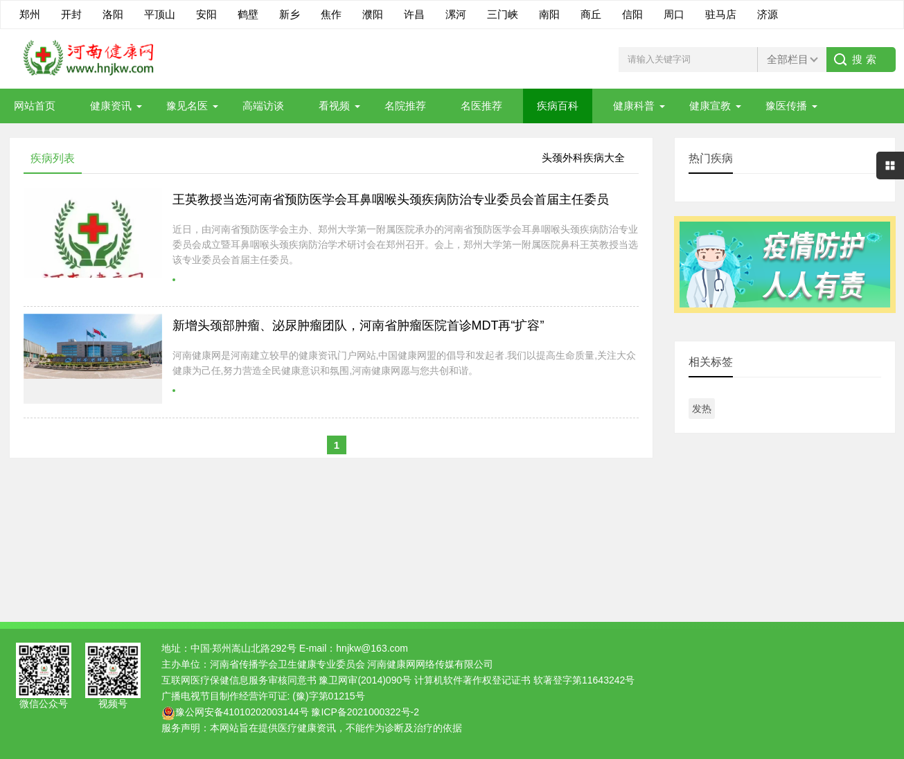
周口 (674, 14)
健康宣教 (710, 105)
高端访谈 (263, 105)
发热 (701, 408)
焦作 (331, 14)
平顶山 (159, 14)
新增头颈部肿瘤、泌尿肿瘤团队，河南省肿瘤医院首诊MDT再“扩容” (358, 325)
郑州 (29, 14)
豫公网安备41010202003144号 (242, 711)
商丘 (590, 14)
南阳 (549, 14)
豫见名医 (187, 105)
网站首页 (34, 105)
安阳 (206, 14)
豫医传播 (786, 105)
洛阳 (113, 14)
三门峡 (502, 14)
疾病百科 (557, 105)
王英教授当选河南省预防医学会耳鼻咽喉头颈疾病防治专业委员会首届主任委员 (390, 199)
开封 (71, 14)
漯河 (455, 14)
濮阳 (372, 14)
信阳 (632, 14)
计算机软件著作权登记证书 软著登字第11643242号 (524, 680)
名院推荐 (405, 105)
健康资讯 (111, 105)
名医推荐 (481, 105)
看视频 (334, 105)
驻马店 (720, 14)
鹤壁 (248, 14)
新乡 (289, 14)
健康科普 (634, 105)
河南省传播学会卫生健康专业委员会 (287, 664)
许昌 (414, 14)
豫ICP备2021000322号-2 (365, 711)
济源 (767, 14)
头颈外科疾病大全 (583, 157)
